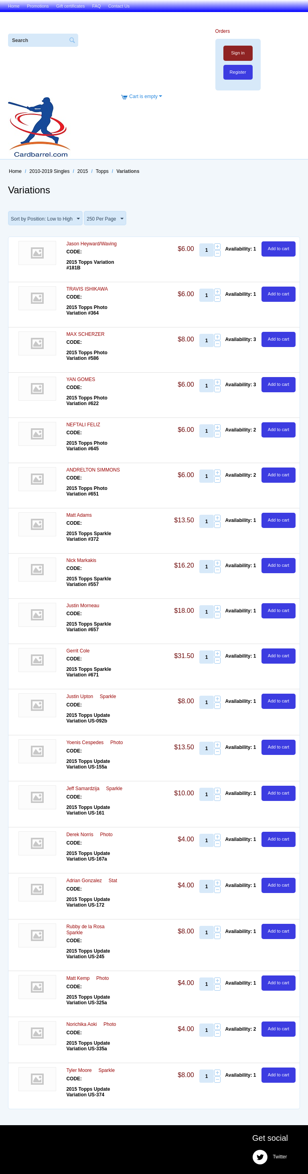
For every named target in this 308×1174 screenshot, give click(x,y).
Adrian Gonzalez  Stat (91, 880)
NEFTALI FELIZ (83, 424)
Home (14, 6)
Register (238, 72)
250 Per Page (105, 219)
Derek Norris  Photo (89, 834)
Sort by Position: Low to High (45, 219)
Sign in (238, 52)
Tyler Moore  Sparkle (90, 1070)
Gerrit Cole (77, 651)
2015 (82, 171)
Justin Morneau (82, 605)
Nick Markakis (81, 560)
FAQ (96, 6)
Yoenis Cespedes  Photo (94, 742)
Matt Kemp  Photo (87, 978)
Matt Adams (78, 515)
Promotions (38, 6)
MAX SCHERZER (85, 334)
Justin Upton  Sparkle (91, 696)
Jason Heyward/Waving (91, 244)
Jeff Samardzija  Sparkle (94, 788)
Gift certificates (70, 6)
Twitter (269, 1157)
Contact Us (119, 6)
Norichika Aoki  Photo (91, 1024)
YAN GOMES (80, 379)
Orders (222, 31)
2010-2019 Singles (49, 171)
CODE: (74, 252)
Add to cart (278, 248)
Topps (102, 171)
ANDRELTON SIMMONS (93, 470)
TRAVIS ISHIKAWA (87, 289)
